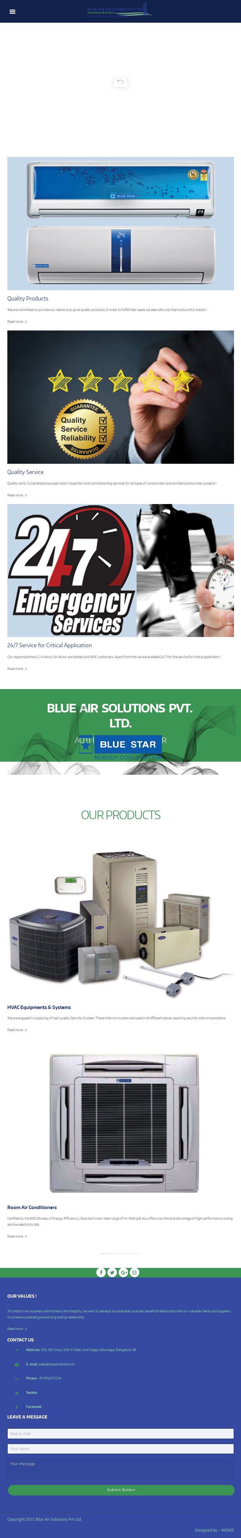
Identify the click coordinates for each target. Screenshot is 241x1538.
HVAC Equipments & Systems (39, 1007)
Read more (15, 321)
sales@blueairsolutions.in (50, 1364)
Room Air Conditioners (32, 1207)
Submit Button (121, 1490)
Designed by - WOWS (214, 1530)
